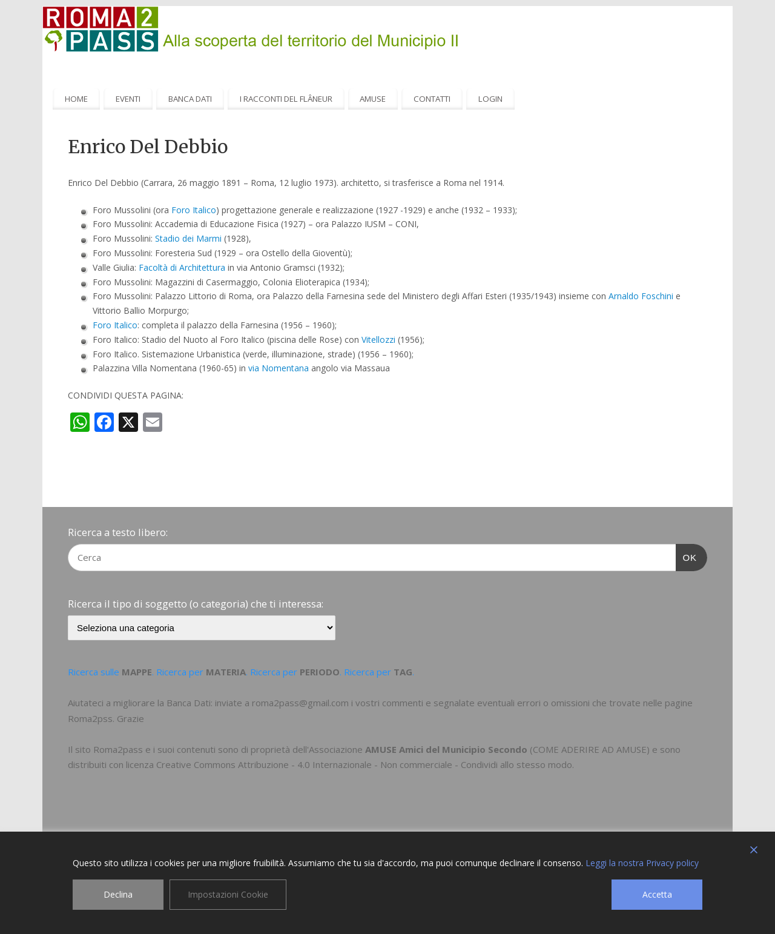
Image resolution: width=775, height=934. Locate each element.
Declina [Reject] (118, 894)
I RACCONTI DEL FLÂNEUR (286, 98)
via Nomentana (278, 368)
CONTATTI (432, 98)
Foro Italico (193, 210)
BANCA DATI (190, 98)
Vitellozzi (378, 339)
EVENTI (128, 98)
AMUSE (373, 98)
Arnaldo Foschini (640, 296)
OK (687, 556)
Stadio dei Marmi (188, 238)
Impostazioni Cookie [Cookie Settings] (228, 894)
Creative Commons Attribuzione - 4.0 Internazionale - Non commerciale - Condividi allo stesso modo (364, 764)
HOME (76, 98)
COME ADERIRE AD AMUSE (590, 749)
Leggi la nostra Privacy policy (642, 863)
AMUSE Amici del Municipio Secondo (446, 749)
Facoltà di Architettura (182, 267)
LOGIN (490, 98)
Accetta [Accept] (657, 894)
